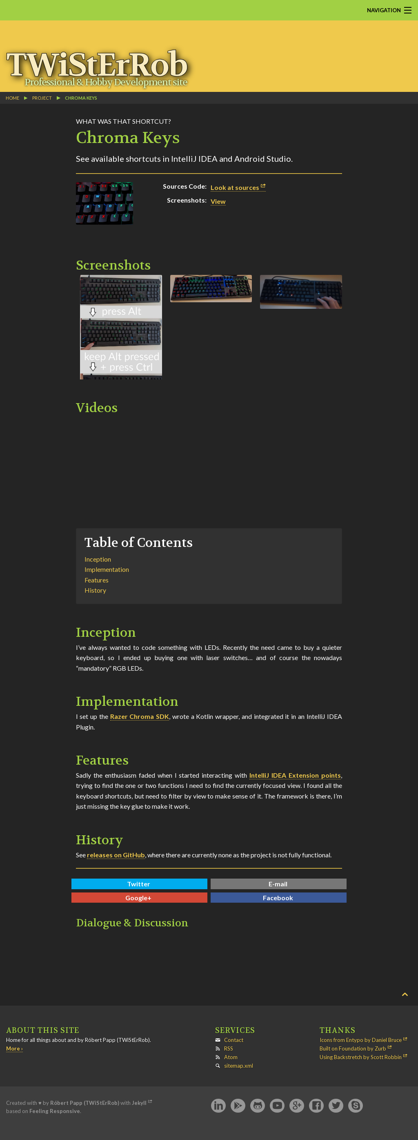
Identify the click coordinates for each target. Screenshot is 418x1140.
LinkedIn (218, 1106)
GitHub (257, 1106)
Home (12, 98)
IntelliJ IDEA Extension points (295, 775)
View (218, 201)
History (95, 590)
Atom (231, 1057)
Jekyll (139, 1103)
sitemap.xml (238, 1065)
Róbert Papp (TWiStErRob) (84, 1103)
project (42, 98)
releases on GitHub (116, 855)
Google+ (138, 897)
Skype (355, 1106)
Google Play (238, 1106)
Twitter (138, 884)
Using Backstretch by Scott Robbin (361, 1057)
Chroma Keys (81, 98)
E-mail (278, 884)
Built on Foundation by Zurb (353, 1048)
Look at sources (235, 187)
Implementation (106, 569)
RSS (228, 1048)
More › (14, 1048)
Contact (233, 1040)
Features (96, 580)
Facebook (278, 897)
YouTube (277, 1106)
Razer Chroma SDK (139, 716)
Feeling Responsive (54, 1111)
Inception (97, 559)
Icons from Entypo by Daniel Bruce (361, 1040)
